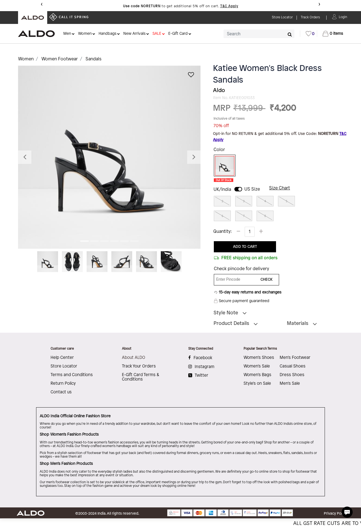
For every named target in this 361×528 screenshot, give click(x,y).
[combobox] (259, 33)
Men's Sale (290, 383)
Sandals (93, 59)
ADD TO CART (245, 247)
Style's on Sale (257, 383)
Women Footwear (59, 59)
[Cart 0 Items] (333, 33)
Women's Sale (257, 366)
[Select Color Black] (222, 166)
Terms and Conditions (72, 375)
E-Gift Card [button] (178, 34)
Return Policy (63, 383)
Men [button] (67, 34)
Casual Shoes (292, 366)
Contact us (61, 392)
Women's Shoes (259, 358)
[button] (343, 16)
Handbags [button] (107, 34)
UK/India (222, 189)
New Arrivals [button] (134, 34)
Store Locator (64, 366)
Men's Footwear (295, 358)
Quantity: (222, 231)
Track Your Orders (139, 366)
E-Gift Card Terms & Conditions (140, 377)
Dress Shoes (292, 375)
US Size (252, 189)
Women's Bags (257, 375)
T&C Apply (229, 6)
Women (26, 59)
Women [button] (85, 34)
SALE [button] (156, 34)
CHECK (266, 280)
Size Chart (279, 188)
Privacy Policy (335, 513)
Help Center (62, 358)
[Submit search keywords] (290, 34)
